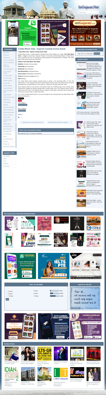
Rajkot (5, 158)
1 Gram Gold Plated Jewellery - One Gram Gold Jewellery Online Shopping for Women (94, 85)
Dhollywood (10, 57)
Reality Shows (10, 124)
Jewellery (10, 105)
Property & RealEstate (10, 120)
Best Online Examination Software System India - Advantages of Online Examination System (93, 105)
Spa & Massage (10, 134)
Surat (4, 161)
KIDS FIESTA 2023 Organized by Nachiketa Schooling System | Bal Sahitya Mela (94, 192)
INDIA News (10, 100)
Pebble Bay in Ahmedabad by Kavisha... (41, 384)
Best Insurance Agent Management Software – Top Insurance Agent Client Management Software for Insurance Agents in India (94, 66)
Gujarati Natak (23, 105)
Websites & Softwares (10, 147)
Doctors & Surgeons (10, 60)
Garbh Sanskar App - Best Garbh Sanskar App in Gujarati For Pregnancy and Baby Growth (94, 124)
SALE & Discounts (10, 126)
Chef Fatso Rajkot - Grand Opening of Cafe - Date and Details (94, 201)
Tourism (10, 141)
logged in (28, 133)
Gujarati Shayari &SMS (10, 91)
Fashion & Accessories (10, 65)
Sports (10, 136)
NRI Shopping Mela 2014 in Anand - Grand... (12, 362)
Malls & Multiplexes (10, 110)
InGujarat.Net (10, 102)
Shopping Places (10, 131)
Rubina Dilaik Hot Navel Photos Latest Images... (27, 362)
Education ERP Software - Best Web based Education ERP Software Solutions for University (94, 75)
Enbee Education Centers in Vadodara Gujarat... (43, 363)
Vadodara (6, 163)
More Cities (6, 166)
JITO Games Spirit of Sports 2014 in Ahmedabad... (59, 384)
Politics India (10, 117)
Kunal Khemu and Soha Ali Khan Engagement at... (93, 384)
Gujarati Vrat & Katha (10, 97)
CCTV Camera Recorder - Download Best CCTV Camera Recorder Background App (88, 113)
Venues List (10, 144)
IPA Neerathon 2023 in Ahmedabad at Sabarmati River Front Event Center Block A (94, 144)
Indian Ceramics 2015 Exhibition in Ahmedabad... (11, 384)
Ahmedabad (6, 156)
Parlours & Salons (10, 115)
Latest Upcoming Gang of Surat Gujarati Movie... (93, 362)
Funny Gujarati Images (10, 72)
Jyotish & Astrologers (10, 107)
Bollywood (10, 55)
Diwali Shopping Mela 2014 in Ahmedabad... (76, 380)
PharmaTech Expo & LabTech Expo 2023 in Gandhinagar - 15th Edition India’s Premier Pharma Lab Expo (94, 135)
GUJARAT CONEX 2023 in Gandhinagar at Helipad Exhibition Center (93, 153)
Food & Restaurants (10, 69)
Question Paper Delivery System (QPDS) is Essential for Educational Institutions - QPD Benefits (94, 163)
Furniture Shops (10, 76)
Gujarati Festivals (10, 88)
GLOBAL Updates (10, 81)
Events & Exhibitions (10, 63)
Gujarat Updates (10, 86)
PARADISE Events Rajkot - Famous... (60, 362)
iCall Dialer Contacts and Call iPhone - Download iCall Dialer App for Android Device (94, 95)
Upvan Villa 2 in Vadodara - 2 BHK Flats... (28, 383)
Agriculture (10, 52)
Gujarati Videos (10, 95)
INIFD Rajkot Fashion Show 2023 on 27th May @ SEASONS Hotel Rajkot (94, 172)
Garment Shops (10, 78)
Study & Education (10, 139)
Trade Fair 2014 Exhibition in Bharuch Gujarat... (76, 363)
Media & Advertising (10, 112)
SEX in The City (10, 129)
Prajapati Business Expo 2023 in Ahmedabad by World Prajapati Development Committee (94, 183)
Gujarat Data (10, 83)
